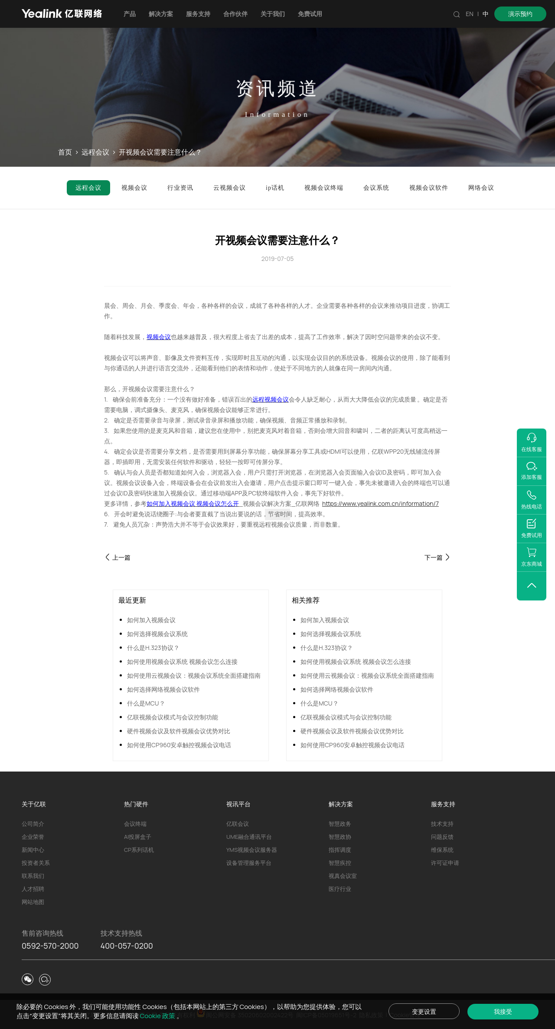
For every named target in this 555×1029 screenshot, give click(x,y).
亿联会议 (237, 824)
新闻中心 (33, 850)
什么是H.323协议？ (153, 647)
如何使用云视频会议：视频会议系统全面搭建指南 (194, 675)
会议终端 (135, 824)
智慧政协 (340, 837)
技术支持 (442, 824)
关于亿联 (34, 804)
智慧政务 (340, 824)
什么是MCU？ (146, 703)
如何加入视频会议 (151, 620)
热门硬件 (136, 804)
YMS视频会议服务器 (251, 850)
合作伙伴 (235, 14)
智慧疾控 (340, 863)
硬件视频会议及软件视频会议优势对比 (178, 731)
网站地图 (33, 902)
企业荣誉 (33, 837)
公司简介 (33, 824)
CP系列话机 (139, 850)
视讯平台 (238, 804)
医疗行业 (340, 889)
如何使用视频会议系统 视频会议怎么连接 (182, 661)
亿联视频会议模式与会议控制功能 (172, 717)
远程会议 (95, 152)
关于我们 (273, 14)
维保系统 (442, 850)
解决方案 (161, 14)
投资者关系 (36, 863)
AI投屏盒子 (137, 837)
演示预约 (520, 14)
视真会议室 (343, 876)
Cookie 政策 (158, 1015)
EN (469, 14)
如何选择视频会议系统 (157, 634)
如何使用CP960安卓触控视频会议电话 (179, 745)
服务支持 (198, 14)
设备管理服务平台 (248, 863)
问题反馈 (442, 837)
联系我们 (33, 876)
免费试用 (310, 14)
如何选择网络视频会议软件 (163, 689)
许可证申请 (445, 863)
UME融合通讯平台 (249, 837)
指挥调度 (340, 850)
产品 (130, 14)
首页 (65, 152)
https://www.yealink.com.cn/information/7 (380, 503)
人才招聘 (33, 889)
